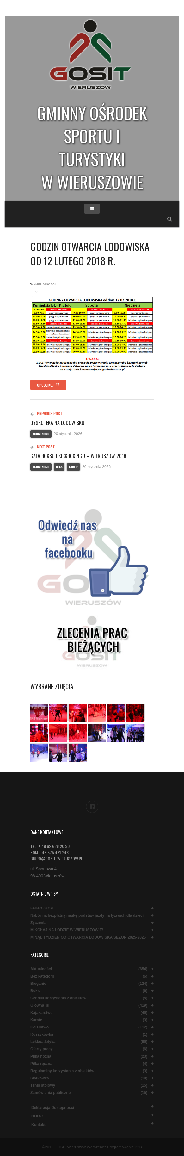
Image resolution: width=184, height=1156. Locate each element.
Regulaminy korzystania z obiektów (62, 1071)
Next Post (42, 446)
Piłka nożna (40, 1056)
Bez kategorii (42, 976)
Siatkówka (39, 1078)
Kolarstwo (39, 1027)
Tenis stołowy (42, 1086)
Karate (73, 467)
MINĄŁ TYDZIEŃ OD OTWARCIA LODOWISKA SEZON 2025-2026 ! (88, 939)
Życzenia (38, 923)
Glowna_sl (39, 1005)
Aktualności (45, 284)
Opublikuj (48, 385)
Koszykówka (41, 1035)
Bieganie (38, 984)
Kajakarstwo (41, 1013)
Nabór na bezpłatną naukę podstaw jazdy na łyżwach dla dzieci (87, 916)
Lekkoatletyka (42, 1042)
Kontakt (38, 1124)
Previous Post (46, 413)
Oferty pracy (41, 1049)
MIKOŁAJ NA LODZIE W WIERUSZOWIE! (66, 930)
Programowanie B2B (124, 1147)
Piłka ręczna (41, 1064)
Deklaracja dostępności (52, 1107)
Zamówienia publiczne (50, 1093)
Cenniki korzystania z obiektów (58, 998)
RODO (37, 1116)
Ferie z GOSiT (42, 908)
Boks (59, 467)
